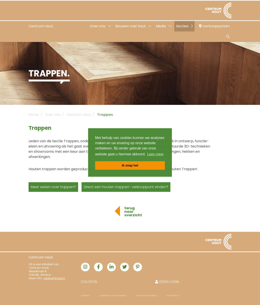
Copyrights (172, 295)
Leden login (167, 281)
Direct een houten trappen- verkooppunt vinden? (126, 186)
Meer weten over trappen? (53, 186)
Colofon (89, 281)
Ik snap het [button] (130, 165)
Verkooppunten (214, 26)
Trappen (105, 114)
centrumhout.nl (54, 278)
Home (34, 114)
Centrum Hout (79, 114)
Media (164, 26)
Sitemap (85, 295)
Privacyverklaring (146, 295)
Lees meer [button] (155, 154)
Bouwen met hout (133, 26)
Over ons (100, 26)
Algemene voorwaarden (112, 295)
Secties (184, 26)
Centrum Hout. (41, 26)
